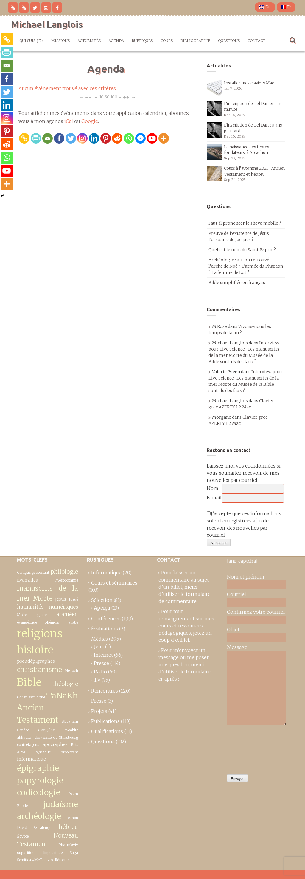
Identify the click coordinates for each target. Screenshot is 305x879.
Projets (99, 711)
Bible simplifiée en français (236, 282)
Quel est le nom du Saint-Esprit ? (242, 249)
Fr (286, 7)
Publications (105, 721)
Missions (60, 40)
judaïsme (60, 804)
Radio (100, 672)
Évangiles (27, 580)
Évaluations (104, 629)
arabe (73, 622)
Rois (74, 744)
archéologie (39, 816)
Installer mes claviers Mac (249, 83)
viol (51, 860)
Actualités (89, 40)
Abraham (70, 721)
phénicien (52, 622)
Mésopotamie (66, 580)
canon (73, 817)
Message (237, 647)
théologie (65, 683)
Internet (103, 655)
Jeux (99, 647)
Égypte (23, 836)
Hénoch (71, 670)
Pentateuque (42, 827)
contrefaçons (28, 744)
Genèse (23, 730)
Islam (73, 794)
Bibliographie (195, 40)
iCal (68, 121)
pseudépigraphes (36, 661)
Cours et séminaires (114, 583)
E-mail (214, 498)
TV (97, 680)
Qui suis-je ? (31, 40)
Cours (167, 40)
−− (88, 96)
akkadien (24, 737)
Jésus (60, 599)
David (22, 827)
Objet (233, 630)
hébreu (68, 826)
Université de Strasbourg (56, 737)
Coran (22, 697)
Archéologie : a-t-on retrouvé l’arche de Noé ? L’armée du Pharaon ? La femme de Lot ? (245, 266)
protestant (69, 752)
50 (107, 96)
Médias (99, 639)
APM (21, 752)
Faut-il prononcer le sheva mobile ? (244, 223)
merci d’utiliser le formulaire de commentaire (184, 594)
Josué (73, 599)
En (265, 7)
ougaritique (26, 852)
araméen (67, 614)
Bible (29, 682)
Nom (212, 488)
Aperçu (102, 608)
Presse (101, 663)
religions (40, 633)
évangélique (27, 622)
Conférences (106, 619)
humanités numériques (47, 607)
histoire (35, 649)
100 (114, 96)
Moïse (22, 615)
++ (126, 96)
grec (42, 614)
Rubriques (142, 40)
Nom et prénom (245, 577)
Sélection (102, 600)
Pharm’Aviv (68, 845)
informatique (31, 759)
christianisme (39, 669)
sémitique (37, 697)
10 (101, 96)
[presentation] (251, 748)
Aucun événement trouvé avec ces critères (67, 88)
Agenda (116, 40)
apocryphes (55, 744)
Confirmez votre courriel (256, 612)
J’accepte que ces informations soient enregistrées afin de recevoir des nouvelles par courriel (244, 524)
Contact (256, 40)
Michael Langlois (47, 24)
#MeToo (39, 860)
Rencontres (104, 691)
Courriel (236, 594)
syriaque (43, 752)
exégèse (46, 729)
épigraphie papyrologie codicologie (40, 780)
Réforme (62, 860)
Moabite (71, 730)
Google (89, 121)
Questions (229, 40)
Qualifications (107, 731)
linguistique (53, 852)
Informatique (106, 573)
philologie (64, 571)
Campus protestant (33, 572)
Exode (22, 806)
